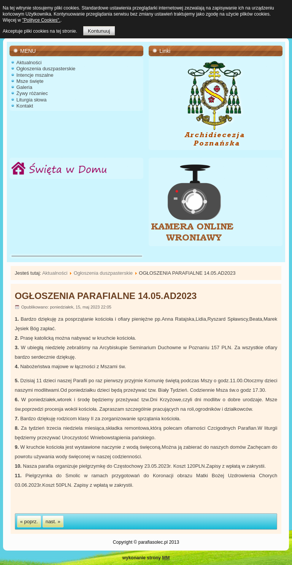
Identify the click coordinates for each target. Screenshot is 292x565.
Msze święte (30, 81)
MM (166, 557)
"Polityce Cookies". (41, 20)
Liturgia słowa (31, 100)
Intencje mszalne (35, 75)
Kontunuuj (99, 31)
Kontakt (24, 106)
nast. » (53, 521)
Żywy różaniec (32, 93)
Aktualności (28, 62)
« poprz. (29, 521)
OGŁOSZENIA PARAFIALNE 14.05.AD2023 (106, 296)
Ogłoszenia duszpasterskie (45, 68)
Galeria (24, 87)
